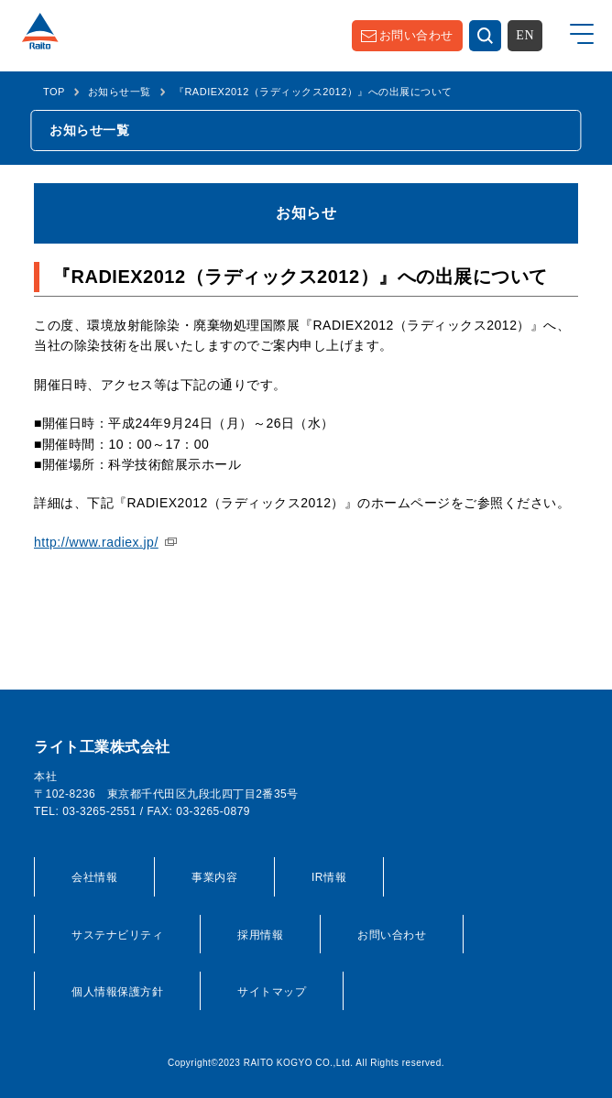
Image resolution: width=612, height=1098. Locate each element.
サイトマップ (271, 991)
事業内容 (214, 877)
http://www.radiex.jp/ (96, 542)
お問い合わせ (416, 35)
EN (525, 35)
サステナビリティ (117, 935)
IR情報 (328, 877)
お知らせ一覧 (119, 91)
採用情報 (260, 935)
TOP (54, 91)
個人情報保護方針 (117, 991)
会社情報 (94, 877)
